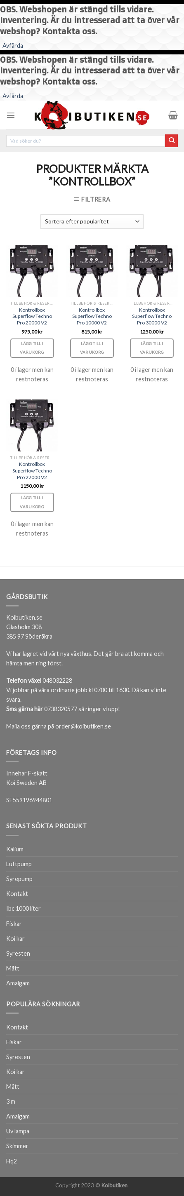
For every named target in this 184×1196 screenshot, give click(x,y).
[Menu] (10, 115)
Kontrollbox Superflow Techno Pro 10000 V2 (92, 316)
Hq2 (11, 1161)
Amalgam (18, 983)
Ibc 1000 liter (23, 908)
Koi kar (15, 938)
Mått (12, 968)
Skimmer (17, 1145)
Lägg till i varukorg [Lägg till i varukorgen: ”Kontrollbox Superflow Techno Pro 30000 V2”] (152, 348)
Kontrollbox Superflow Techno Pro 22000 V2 (32, 470)
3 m (10, 1101)
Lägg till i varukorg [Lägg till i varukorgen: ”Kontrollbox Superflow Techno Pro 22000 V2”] (32, 502)
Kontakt (17, 893)
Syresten (18, 953)
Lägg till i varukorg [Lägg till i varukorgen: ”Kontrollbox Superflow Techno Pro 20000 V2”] (32, 348)
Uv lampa (17, 1131)
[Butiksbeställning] (92, 221)
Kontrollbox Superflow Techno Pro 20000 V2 (32, 316)
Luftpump (19, 863)
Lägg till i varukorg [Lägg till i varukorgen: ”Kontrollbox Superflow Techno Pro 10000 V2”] (92, 348)
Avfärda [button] (12, 45)
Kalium (15, 849)
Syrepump (19, 878)
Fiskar (14, 923)
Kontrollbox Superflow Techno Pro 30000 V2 (152, 316)
